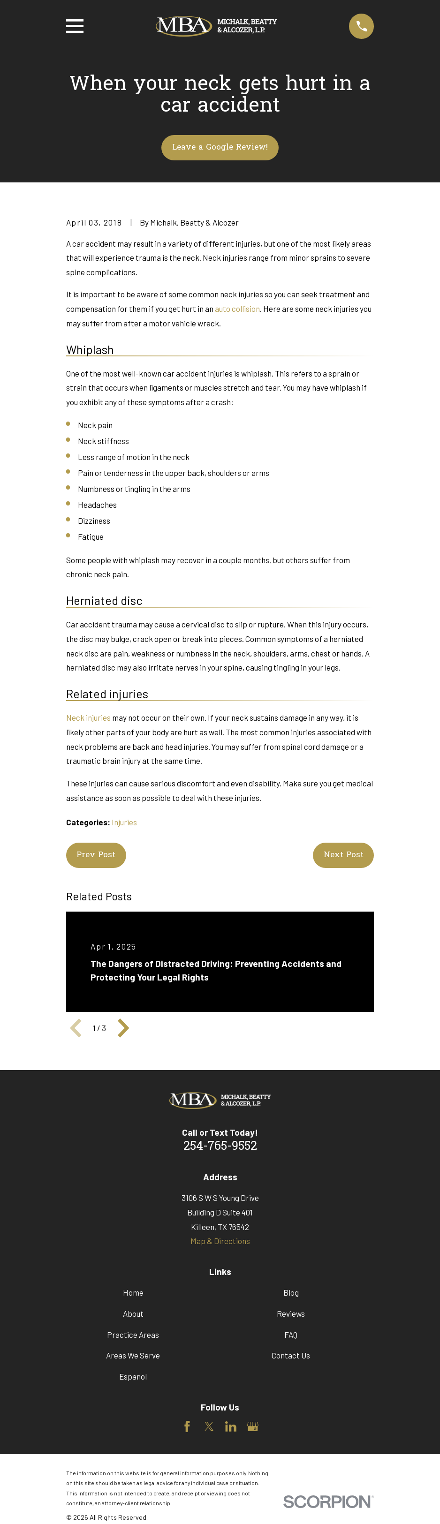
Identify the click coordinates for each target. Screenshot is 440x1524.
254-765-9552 (220, 1146)
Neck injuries (88, 717)
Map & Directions (220, 1240)
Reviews (291, 1313)
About (133, 1313)
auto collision (237, 308)
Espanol (133, 1376)
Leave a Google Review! (220, 147)
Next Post (344, 855)
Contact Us (291, 1355)
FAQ (290, 1334)
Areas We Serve (133, 1355)
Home (133, 1292)
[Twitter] (209, 1426)
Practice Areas (133, 1334)
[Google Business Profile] (252, 1426)
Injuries (124, 822)
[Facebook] (187, 1426)
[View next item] (123, 1028)
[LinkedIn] (230, 1426)
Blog (291, 1292)
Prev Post (95, 855)
